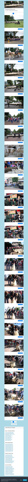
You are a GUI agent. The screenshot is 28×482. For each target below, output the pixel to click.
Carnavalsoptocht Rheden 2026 (9, 433)
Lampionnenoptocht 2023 (8, 439)
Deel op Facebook (20, 45)
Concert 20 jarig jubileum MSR (9, 432)
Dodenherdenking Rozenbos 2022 (9, 457)
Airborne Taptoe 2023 (8, 438)
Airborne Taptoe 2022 (8, 440)
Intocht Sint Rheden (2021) (8, 458)
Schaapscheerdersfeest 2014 (9, 448)
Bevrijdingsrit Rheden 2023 (8, 467)
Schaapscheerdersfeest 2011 (9, 451)
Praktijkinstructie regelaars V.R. (9, 471)
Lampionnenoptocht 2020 (8, 459)
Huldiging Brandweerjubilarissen (9, 468)
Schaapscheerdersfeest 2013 (9, 449)
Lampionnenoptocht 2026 (8, 454)
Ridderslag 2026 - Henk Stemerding (10, 434)
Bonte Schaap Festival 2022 (9, 456)
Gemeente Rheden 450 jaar (8, 437)
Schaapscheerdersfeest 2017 (9, 445)
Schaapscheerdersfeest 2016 (9, 446)
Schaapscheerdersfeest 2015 (9, 447)
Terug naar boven (14, 424)
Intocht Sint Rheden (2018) (8, 462)
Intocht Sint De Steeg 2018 (8, 472)
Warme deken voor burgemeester (9, 474)
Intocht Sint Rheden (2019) (8, 460)
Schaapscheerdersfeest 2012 (9, 450)
